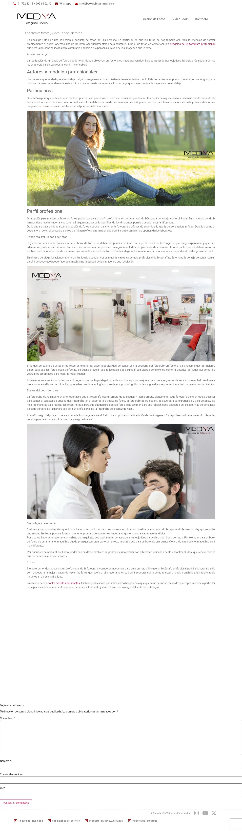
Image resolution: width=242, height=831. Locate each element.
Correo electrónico (12, 774)
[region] (198, 802)
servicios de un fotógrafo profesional (192, 44)
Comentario (7, 718)
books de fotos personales (64, 583)
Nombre (5, 761)
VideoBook (180, 19)
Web (2, 788)
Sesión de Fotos (154, 19)
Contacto (201, 19)
